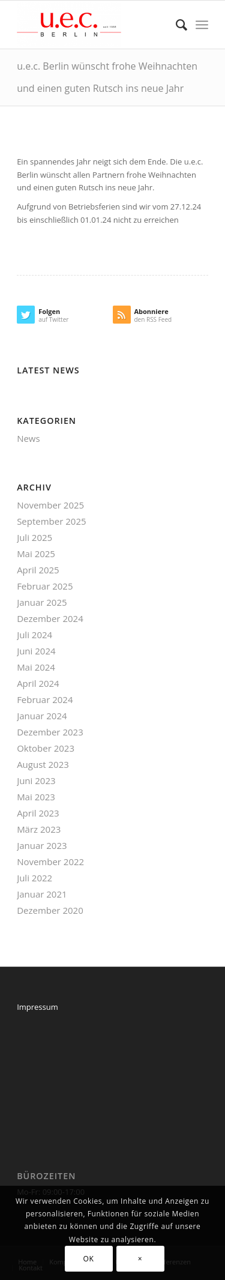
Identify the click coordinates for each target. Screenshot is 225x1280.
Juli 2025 (34, 537)
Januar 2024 (42, 716)
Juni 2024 (36, 651)
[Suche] (175, 25)
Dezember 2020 (50, 910)
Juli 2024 (34, 635)
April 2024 (38, 683)
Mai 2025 (36, 554)
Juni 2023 (36, 780)
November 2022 (50, 862)
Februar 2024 (45, 699)
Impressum (37, 1006)
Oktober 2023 (45, 748)
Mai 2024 (36, 667)
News (28, 438)
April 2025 (38, 570)
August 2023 (43, 764)
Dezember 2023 (50, 732)
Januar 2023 (42, 845)
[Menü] (202, 24)
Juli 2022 (34, 878)
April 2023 (38, 813)
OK (88, 1259)
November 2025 (50, 505)
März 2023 (39, 829)
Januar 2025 (42, 602)
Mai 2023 (36, 797)
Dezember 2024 (50, 618)
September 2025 (51, 521)
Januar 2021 (42, 894)
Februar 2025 (45, 586)
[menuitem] (175, 25)
